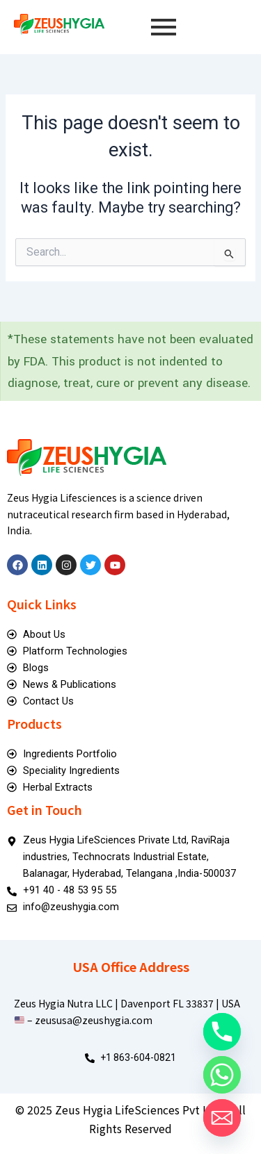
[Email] (222, 1118)
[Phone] (222, 1031)
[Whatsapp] (222, 1075)
